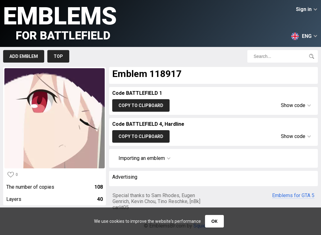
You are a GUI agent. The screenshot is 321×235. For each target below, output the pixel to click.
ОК (214, 221)
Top (58, 56)
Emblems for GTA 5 (293, 195)
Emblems (60, 22)
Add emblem (23, 56)
